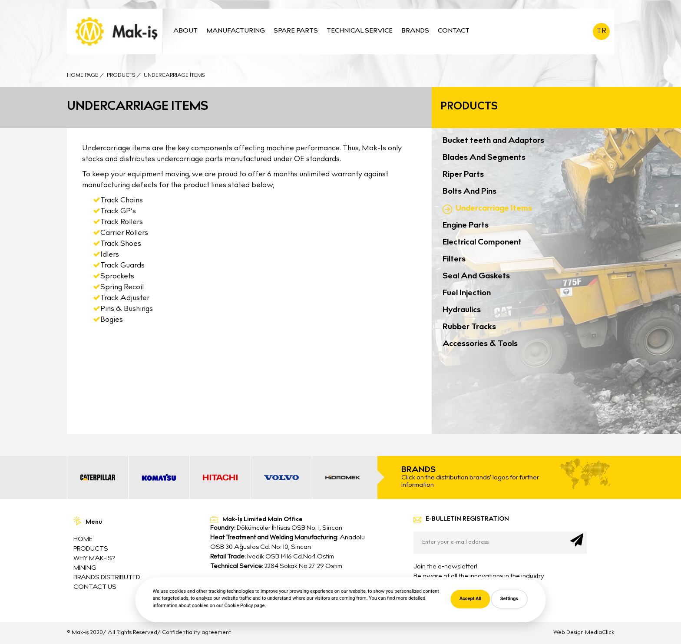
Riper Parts (463, 175)
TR (601, 31)
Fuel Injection (467, 293)
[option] (97, 477)
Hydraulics (462, 310)
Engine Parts (466, 225)
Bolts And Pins (469, 192)
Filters (454, 259)
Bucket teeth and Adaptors (493, 141)
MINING (84, 568)
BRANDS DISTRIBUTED (106, 578)
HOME (83, 539)
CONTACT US (94, 587)
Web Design (568, 633)
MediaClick (599, 633)
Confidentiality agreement (196, 633)
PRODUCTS (90, 549)
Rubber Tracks (469, 327)
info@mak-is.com (245, 598)
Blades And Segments (484, 158)
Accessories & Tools (480, 344)
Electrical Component (482, 242)
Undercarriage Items (494, 209)
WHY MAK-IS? (94, 558)
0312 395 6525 (238, 585)
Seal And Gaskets (476, 276)
